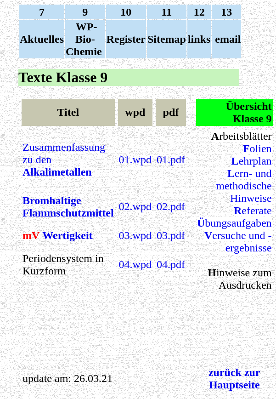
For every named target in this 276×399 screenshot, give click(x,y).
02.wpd (135, 206)
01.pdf (171, 159)
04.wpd (135, 264)
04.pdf (171, 264)
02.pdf (171, 206)
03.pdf (171, 235)
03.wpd (135, 235)
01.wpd (135, 159)
